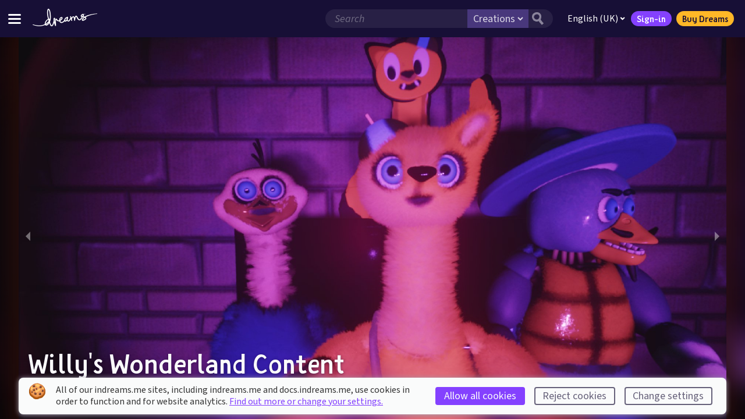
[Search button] (539, 18)
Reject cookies (574, 396)
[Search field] (395, 18)
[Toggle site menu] (14, 18)
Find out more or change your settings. (306, 401)
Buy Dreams (704, 18)
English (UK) (595, 18)
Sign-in (650, 18)
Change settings (668, 396)
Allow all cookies (480, 396)
